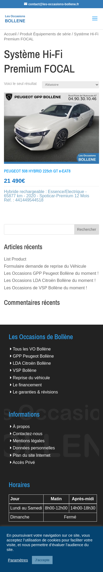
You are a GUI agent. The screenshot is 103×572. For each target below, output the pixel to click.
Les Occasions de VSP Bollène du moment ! (45, 288)
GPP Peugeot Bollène (33, 356)
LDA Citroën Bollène (32, 363)
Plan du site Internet (31, 455)
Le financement (27, 385)
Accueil (10, 34)
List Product (15, 259)
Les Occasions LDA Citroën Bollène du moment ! (50, 280)
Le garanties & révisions (35, 392)
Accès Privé (24, 462)
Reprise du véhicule (31, 378)
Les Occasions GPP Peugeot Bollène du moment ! (51, 273)
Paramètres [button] (18, 560)
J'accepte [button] (42, 560)
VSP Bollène (24, 370)
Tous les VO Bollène (32, 349)
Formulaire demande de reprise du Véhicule (45, 266)
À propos (21, 426)
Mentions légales (28, 441)
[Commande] (70, 84)
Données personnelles (34, 448)
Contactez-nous (27, 433)
